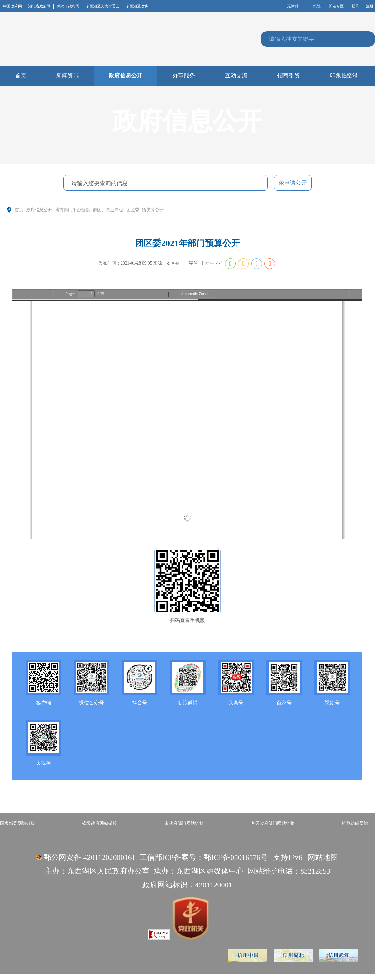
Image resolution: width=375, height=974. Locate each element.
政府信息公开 (39, 209)
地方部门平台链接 (72, 209)
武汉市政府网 (69, 6)
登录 (355, 6)
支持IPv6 (287, 857)
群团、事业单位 (108, 209)
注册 (369, 6)
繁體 (317, 6)
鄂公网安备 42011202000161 (89, 857)
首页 (19, 209)
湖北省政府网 (41, 6)
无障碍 (292, 6)
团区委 (132, 209)
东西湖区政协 (137, 6)
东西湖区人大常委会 (104, 6)
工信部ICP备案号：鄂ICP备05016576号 (204, 857)
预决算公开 (153, 209)
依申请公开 (293, 183)
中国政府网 (14, 6)
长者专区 (336, 6)
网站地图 (323, 857)
